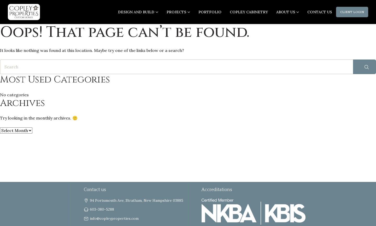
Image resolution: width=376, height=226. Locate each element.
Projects (176, 12)
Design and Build (136, 12)
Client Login (352, 12)
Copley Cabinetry (249, 12)
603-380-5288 (102, 209)
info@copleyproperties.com (114, 218)
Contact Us (319, 12)
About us (285, 12)
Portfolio (209, 12)
